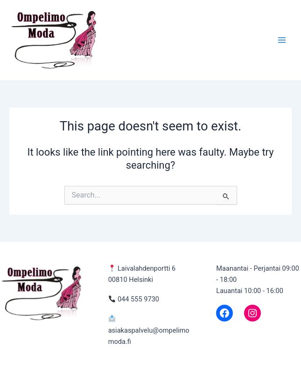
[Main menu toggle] (282, 40)
